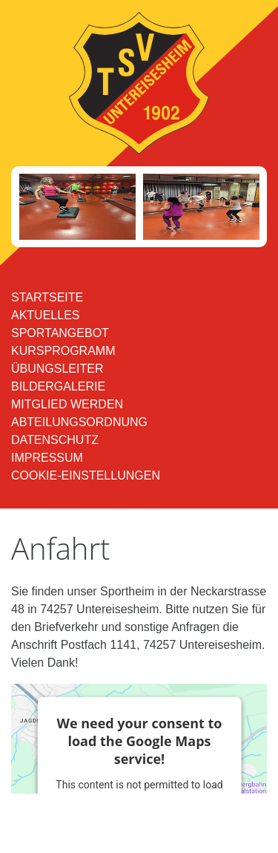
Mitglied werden (67, 404)
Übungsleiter (57, 368)
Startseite (47, 297)
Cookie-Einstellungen (85, 475)
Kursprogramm (63, 350)
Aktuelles (45, 315)
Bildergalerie (58, 386)
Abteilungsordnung (79, 422)
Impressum (47, 457)
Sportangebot (60, 333)
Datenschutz (55, 440)
